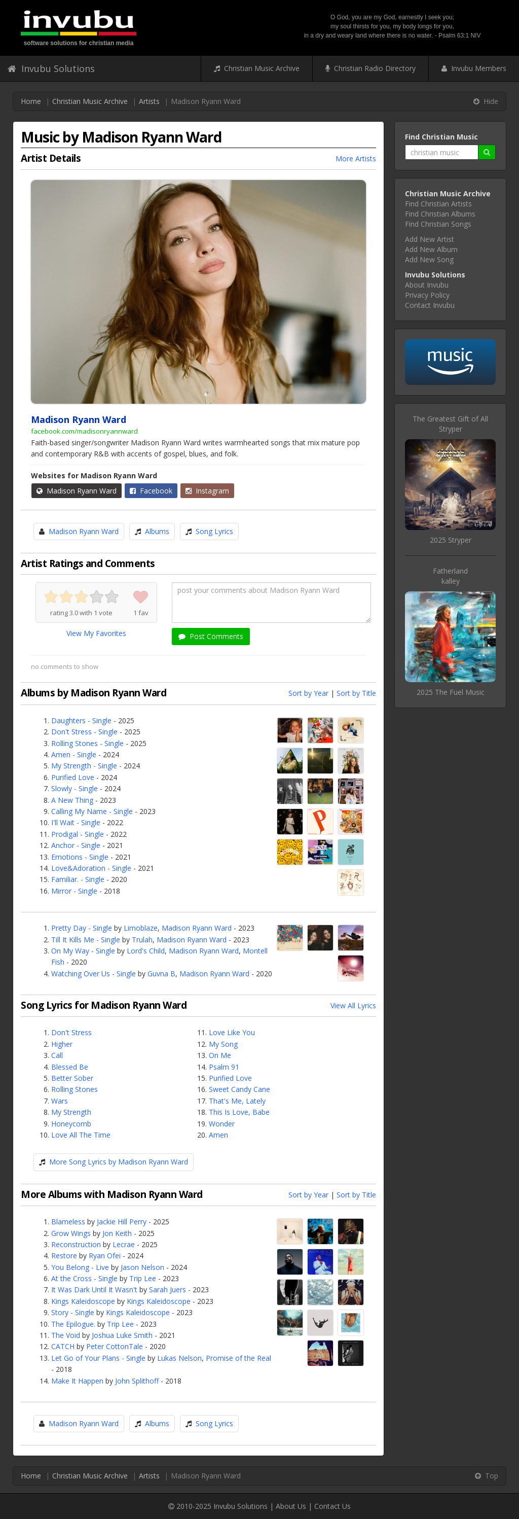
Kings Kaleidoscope (83, 1301)
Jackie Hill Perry (121, 1221)
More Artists (356, 158)
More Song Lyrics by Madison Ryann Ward (118, 1162)
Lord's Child (146, 951)
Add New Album (431, 249)
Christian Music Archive (257, 68)
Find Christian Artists (438, 203)
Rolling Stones (74, 1089)
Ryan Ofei (105, 1255)
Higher (61, 1044)
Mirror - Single (74, 891)
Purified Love (72, 777)
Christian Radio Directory (370, 68)
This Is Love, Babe (239, 1112)
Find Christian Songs (438, 224)
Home (31, 101)
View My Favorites (96, 633)
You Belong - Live (80, 1267)
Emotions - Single (79, 857)
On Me (220, 1055)
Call (57, 1055)
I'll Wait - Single (75, 822)
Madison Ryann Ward (76, 491)
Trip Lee (142, 1278)
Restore (64, 1255)
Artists (149, 101)
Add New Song (429, 259)
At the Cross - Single (84, 1278)
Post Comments (210, 636)
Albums (157, 531)
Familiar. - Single (77, 879)
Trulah (142, 939)
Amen (218, 1135)
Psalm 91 (224, 1067)
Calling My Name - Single (92, 811)
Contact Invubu (430, 305)
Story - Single (72, 1312)
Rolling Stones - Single (87, 743)
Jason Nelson (142, 1267)
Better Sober (72, 1078)
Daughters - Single (81, 720)
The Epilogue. (73, 1324)
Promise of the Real (238, 1358)
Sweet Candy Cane (239, 1089)
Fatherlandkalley (450, 576)
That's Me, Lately (237, 1101)
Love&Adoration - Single (91, 868)
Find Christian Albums (440, 214)
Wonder (222, 1123)
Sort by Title (356, 693)
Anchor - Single (75, 845)
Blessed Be (69, 1067)
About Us (291, 1506)
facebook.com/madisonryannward (84, 431)
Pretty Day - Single (81, 928)
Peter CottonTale (114, 1346)
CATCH (63, 1346)
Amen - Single (73, 754)
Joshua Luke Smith (122, 1335)
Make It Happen (77, 1381)
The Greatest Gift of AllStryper (450, 424)
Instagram (207, 491)
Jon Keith (117, 1233)
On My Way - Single (83, 951)
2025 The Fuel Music (451, 692)
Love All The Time (80, 1135)
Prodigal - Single (77, 834)
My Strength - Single (84, 765)
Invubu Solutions (51, 68)
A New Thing (72, 800)
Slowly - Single (74, 788)
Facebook (151, 491)
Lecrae (124, 1244)
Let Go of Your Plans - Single (98, 1358)
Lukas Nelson (179, 1358)
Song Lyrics (214, 531)
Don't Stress (71, 1032)
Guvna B (161, 973)
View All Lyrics (353, 1005)
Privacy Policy (427, 295)
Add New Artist (429, 239)
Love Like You (232, 1032)
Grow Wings (71, 1233)
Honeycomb (71, 1123)
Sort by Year (308, 693)
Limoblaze (141, 928)
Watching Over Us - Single (93, 973)
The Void (65, 1335)
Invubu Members (473, 68)
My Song (223, 1044)
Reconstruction (76, 1244)
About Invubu (427, 285)
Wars (59, 1101)
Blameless (68, 1221)
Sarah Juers (167, 1289)
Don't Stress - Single (84, 731)
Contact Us (332, 1506)
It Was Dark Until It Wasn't (94, 1289)
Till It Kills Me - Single (85, 939)
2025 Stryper (450, 540)
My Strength (71, 1112)
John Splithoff (137, 1381)
